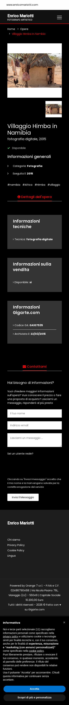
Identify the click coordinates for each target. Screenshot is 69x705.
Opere (24, 29)
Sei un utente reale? (20, 453)
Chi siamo (13, 540)
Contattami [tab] (35, 366)
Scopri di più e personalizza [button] (34, 697)
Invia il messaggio (23, 497)
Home (11, 29)
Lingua (11, 556)
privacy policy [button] (10, 636)
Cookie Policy (15, 550)
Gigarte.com (36, 610)
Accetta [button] (34, 688)
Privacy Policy (16, 545)
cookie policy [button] (36, 650)
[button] (64, 622)
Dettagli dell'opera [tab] (34, 196)
